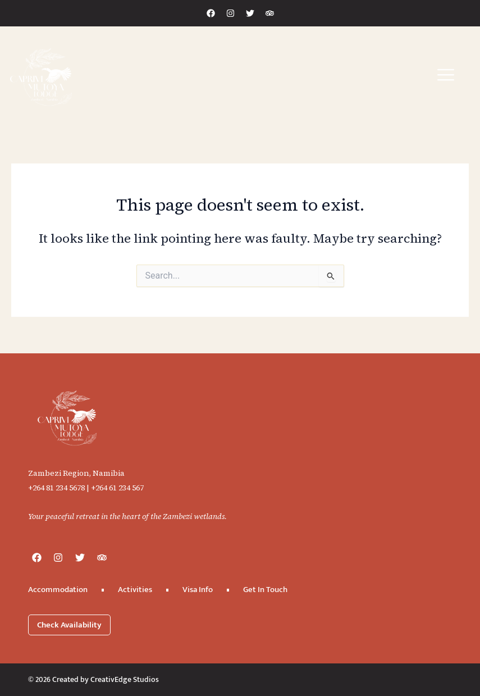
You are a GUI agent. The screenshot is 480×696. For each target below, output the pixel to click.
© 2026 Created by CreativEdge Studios (93, 679)
